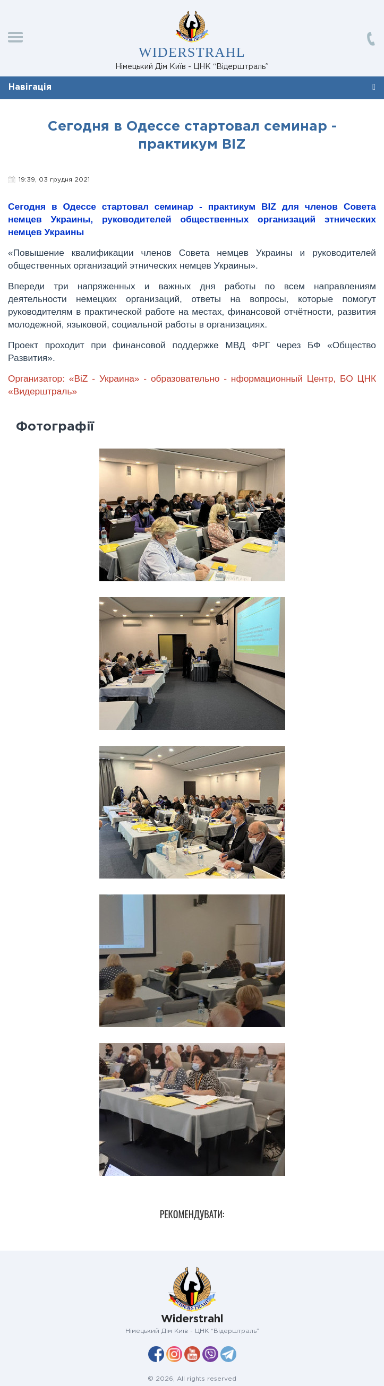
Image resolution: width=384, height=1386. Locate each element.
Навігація (30, 87)
